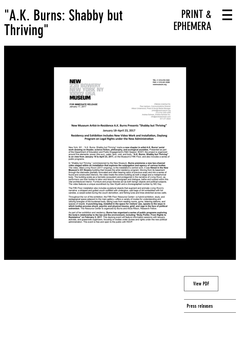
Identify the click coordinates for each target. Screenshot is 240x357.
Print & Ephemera (192, 20)
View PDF (201, 284)
